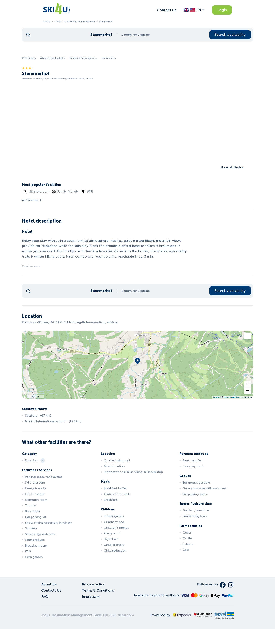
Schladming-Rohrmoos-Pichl (79, 21)
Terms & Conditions (98, 590)
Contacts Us (51, 590)
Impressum (91, 596)
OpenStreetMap (231, 397)
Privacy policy (93, 584)
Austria (46, 21)
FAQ (44, 596)
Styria (57, 21)
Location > (108, 58)
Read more (31, 266)
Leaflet (216, 397)
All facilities (32, 200)
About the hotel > (52, 58)
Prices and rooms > (83, 58)
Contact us (166, 10)
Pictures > (29, 58)
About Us (48, 584)
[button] (247, 384)
